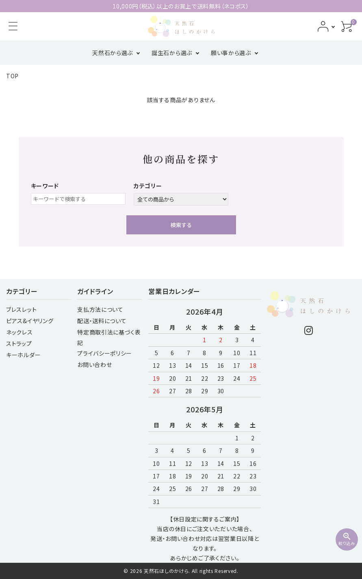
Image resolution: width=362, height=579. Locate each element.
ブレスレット (21, 309)
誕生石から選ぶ (172, 53)
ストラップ (19, 343)
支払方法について (100, 309)
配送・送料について (101, 321)
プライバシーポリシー (104, 353)
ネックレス (19, 332)
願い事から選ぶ (231, 53)
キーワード (45, 186)
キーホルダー (23, 355)
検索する (181, 225)
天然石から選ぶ (112, 53)
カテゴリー (148, 186)
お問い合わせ (94, 364)
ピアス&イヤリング (29, 321)
